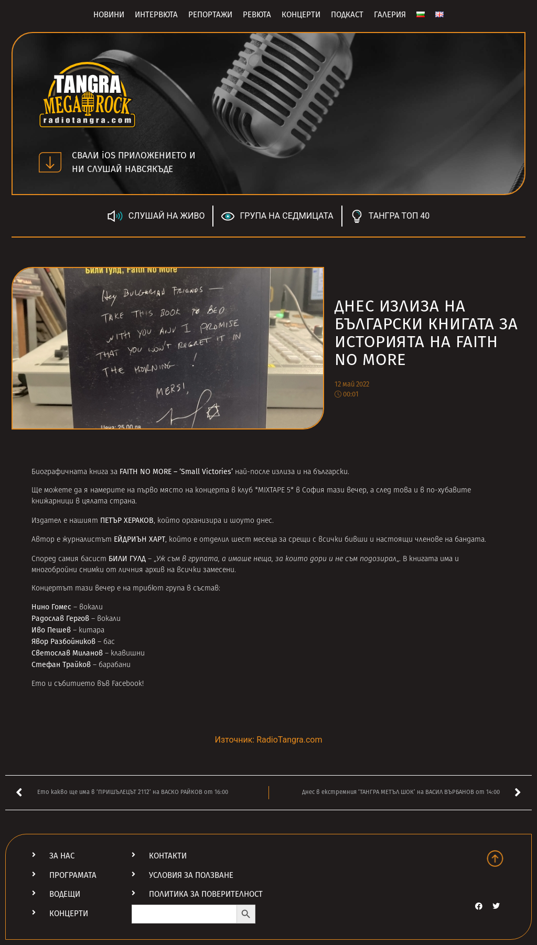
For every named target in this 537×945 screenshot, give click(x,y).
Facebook (127, 684)
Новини (108, 14)
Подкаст (347, 14)
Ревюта (257, 14)
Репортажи (210, 14)
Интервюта (156, 14)
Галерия (390, 14)
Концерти (301, 14)
